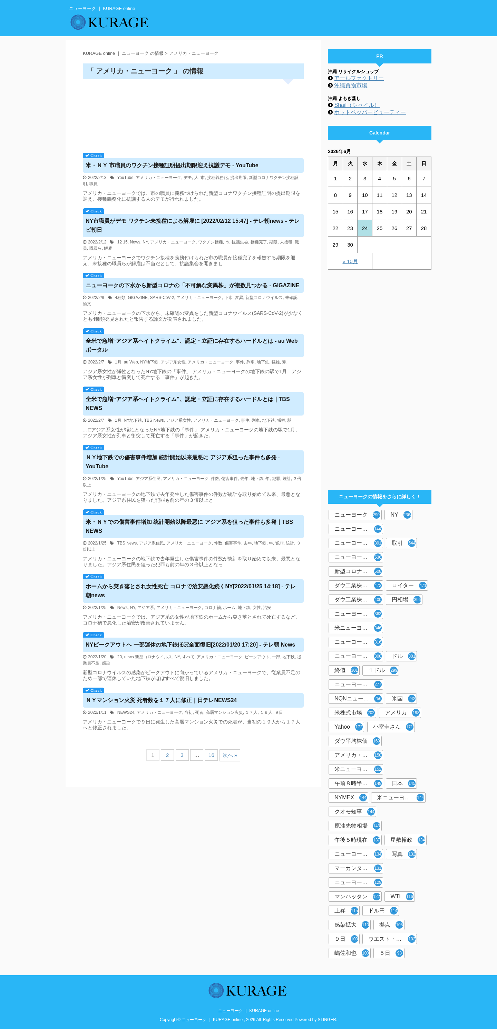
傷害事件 (229, 478)
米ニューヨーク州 (358, 769)
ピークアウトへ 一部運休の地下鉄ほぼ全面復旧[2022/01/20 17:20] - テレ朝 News (190, 645)
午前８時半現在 (358, 783)
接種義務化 (217, 177)
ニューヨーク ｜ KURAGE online (248, 1010)
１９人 (266, 712)
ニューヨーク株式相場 (358, 882)
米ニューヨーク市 (400, 797)
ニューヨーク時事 (358, 614)
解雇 (108, 248)
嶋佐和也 (351, 953)
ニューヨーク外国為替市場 (358, 557)
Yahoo (348, 727)
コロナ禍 (212, 607)
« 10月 (350, 261)
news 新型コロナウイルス (148, 657)
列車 (250, 362)
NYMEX (350, 797)
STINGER (327, 1019)
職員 (93, 183)
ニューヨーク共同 (358, 529)
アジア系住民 (148, 478)
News (135, 242)
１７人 (251, 712)
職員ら (95, 248)
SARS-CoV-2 (162, 297)
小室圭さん (393, 727)
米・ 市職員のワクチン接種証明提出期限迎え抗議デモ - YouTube (172, 165)
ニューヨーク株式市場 (358, 543)
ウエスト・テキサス (392, 939)
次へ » (230, 755)
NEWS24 (125, 712)
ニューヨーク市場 (358, 854)
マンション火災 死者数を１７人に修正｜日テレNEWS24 (161, 700)
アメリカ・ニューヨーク (158, 177)
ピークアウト (257, 657)
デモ (188, 177)
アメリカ (402, 713)
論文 (87, 303)
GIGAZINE (137, 297)
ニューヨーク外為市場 (358, 642)
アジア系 (145, 607)
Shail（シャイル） (357, 105)
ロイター (409, 585)
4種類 (120, 297)
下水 (228, 297)
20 (119, 657)
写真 (404, 854)
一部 (276, 657)
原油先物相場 (357, 826)
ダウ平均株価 (357, 741)
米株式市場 (354, 713)
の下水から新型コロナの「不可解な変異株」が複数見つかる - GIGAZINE (193, 285)
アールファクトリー (359, 78)
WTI (401, 896)
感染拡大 (351, 925)
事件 (240, 362)
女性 (257, 607)
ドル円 (383, 911)
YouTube (125, 177)
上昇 (346, 911)
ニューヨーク (358, 515)
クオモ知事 (354, 812)
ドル (404, 656)
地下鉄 (263, 362)
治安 (267, 607)
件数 (215, 478)
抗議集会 (240, 242)
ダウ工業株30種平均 (358, 599)
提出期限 (238, 177)
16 (211, 755)
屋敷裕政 (407, 840)
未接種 (286, 242)
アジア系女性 (173, 362)
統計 (287, 478)
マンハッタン (357, 896)
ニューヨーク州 (358, 656)
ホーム (229, 607)
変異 (239, 297)
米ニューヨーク (358, 628)
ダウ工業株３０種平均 (358, 585)
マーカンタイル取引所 (358, 868)
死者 (199, 712)
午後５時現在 (357, 840)
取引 (404, 543)
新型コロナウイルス (264, 297)
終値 (346, 670)
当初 (188, 712)
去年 (244, 478)
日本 (404, 783)
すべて (188, 657)
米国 (404, 698)
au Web (131, 362)
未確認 (291, 297)
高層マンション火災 (224, 712)
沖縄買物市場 (350, 85)
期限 (273, 242)
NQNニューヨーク (358, 698)
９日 (279, 712)
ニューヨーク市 (358, 684)
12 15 (122, 242)
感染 (106, 663)
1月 (118, 362)
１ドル (383, 670)
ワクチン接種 (210, 242)
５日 (391, 953)
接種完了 (259, 242)
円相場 (406, 599)
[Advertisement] (193, 113)
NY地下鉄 (149, 362)
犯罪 (276, 478)
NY (145, 242)
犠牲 (276, 362)
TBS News (154, 420)
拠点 (391, 925)
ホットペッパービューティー (370, 112)
